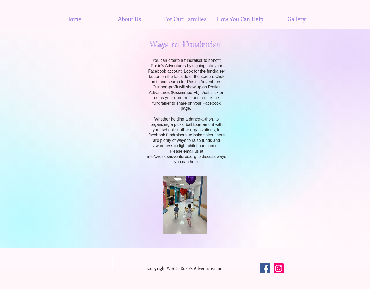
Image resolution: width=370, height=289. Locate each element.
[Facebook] (265, 268)
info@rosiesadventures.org (171, 156)
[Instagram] (279, 268)
